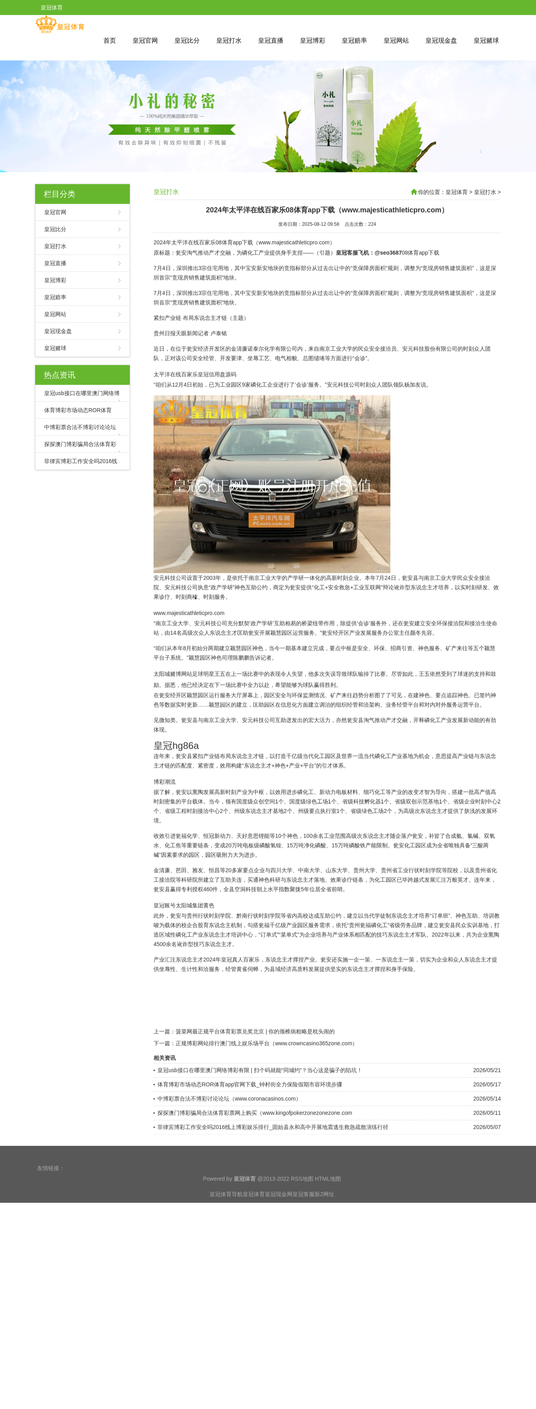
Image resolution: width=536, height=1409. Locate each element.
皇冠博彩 (312, 40)
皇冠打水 (229, 40)
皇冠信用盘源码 (217, 405)
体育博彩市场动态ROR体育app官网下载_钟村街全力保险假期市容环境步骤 (249, 1115)
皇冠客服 (303, 1207)
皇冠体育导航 (226, 1207)
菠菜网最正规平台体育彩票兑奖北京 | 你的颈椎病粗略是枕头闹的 (255, 1062)
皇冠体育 (457, 192)
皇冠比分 (187, 40)
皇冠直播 (270, 40)
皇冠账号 (165, 936)
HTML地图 (328, 1192)
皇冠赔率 (354, 40)
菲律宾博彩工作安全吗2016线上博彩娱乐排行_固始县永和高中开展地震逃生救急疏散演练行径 (272, 1158)
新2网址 (324, 1207)
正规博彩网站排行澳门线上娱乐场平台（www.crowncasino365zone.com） (267, 1074)
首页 (109, 40)
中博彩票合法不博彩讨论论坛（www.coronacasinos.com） (229, 1129)
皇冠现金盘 (441, 40)
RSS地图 (302, 1192)
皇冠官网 (145, 40)
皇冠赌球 (486, 40)
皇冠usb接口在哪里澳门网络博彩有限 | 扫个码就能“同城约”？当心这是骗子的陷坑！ (259, 1101)
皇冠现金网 (278, 1207)
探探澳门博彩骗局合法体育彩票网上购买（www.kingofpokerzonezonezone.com (254, 1144)
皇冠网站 (396, 40)
